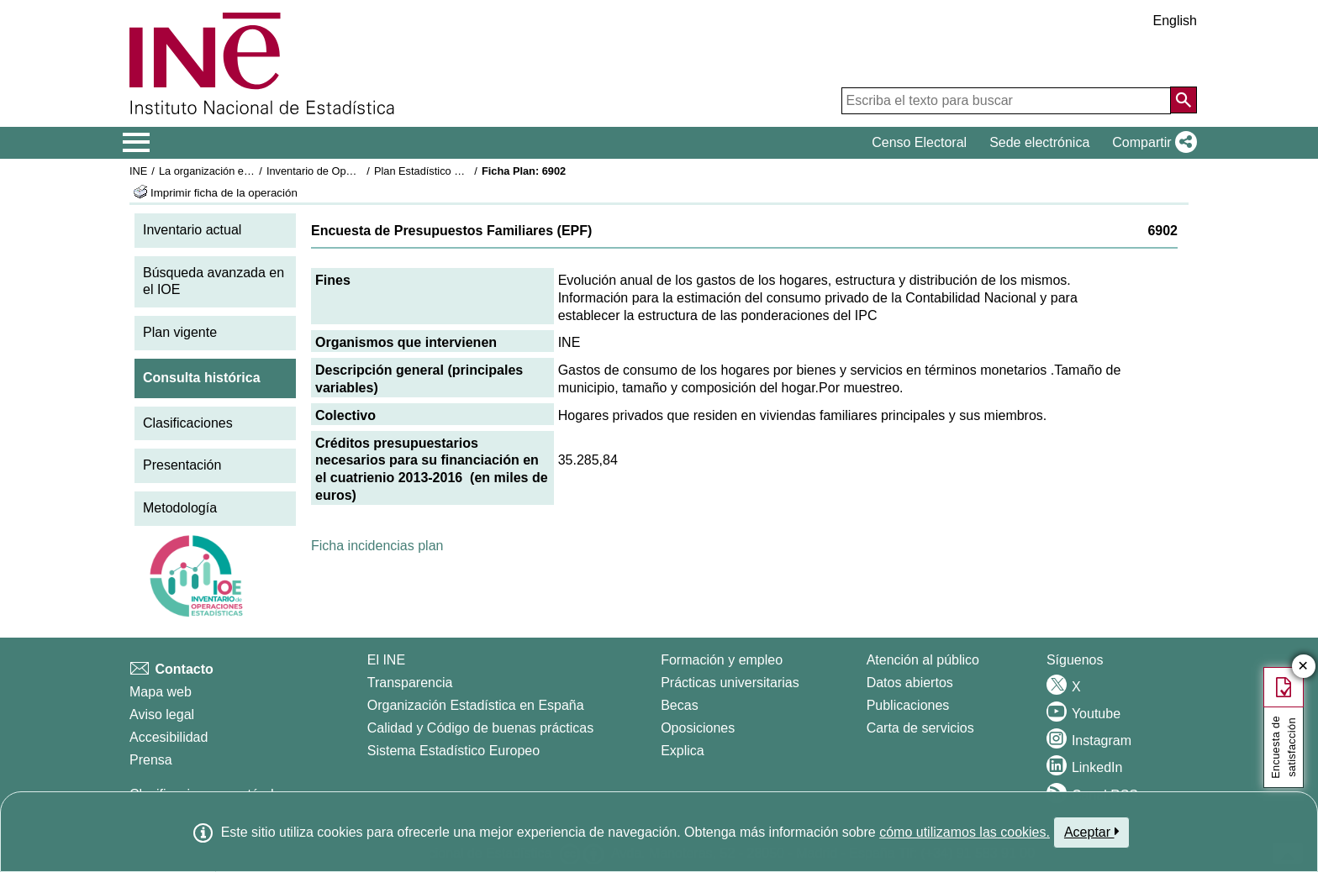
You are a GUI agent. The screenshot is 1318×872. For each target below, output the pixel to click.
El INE (386, 660)
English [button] (1175, 20)
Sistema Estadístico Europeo (453, 750)
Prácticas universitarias (730, 682)
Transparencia (410, 682)
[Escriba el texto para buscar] (1006, 100)
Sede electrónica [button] (1039, 142)
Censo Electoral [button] (919, 142)
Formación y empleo (722, 660)
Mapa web (160, 692)
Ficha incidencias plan (377, 545)
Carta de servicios (920, 728)
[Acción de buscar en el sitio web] (1183, 100)
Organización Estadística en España (475, 705)
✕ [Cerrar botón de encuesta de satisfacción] (1303, 666)
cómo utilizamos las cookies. (964, 832)
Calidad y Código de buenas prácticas (480, 728)
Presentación (182, 465)
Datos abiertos (910, 682)
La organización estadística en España (251, 171)
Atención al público (923, 660)
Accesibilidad (168, 737)
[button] (1151, 143)
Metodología (180, 508)
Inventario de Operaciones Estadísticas (360, 171)
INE (138, 171)
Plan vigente (180, 332)
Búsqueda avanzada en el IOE (213, 281)
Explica (682, 750)
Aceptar (1091, 831)
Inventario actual (192, 230)
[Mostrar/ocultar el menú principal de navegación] (136, 143)
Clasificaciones (188, 423)
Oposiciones (698, 728)
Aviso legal (161, 714)
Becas (679, 705)
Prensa (150, 760)
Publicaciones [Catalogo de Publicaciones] (908, 705)
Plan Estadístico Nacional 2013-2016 (462, 171)
